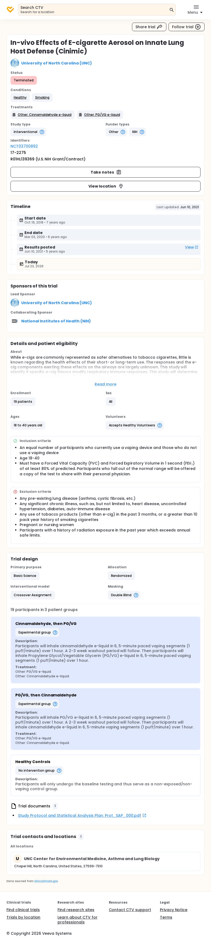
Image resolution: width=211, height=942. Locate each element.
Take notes (106, 172)
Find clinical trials (23, 909)
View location (106, 186)
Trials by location (23, 917)
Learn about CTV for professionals (77, 920)
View (191, 247)
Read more (105, 384)
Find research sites (76, 909)
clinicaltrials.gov (46, 881)
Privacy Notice (174, 909)
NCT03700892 (24, 146)
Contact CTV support (130, 909)
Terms (166, 917)
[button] (20, 97)
